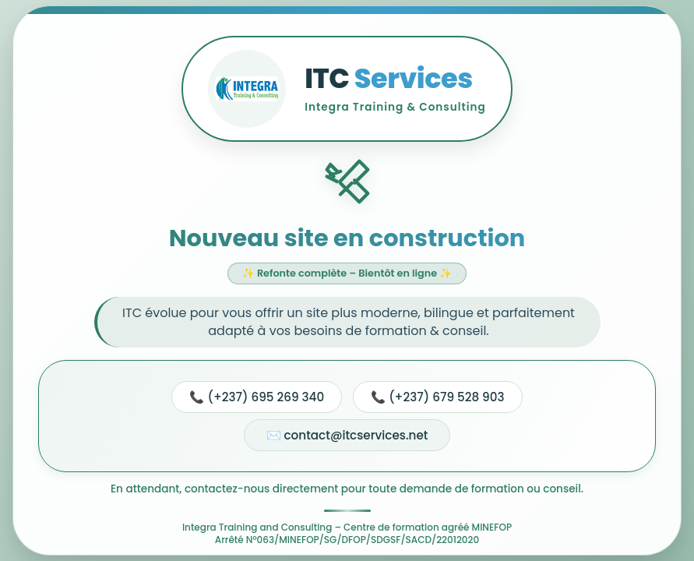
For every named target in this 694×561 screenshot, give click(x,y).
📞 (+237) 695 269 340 (256, 397)
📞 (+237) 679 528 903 (437, 397)
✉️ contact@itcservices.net (347, 435)
